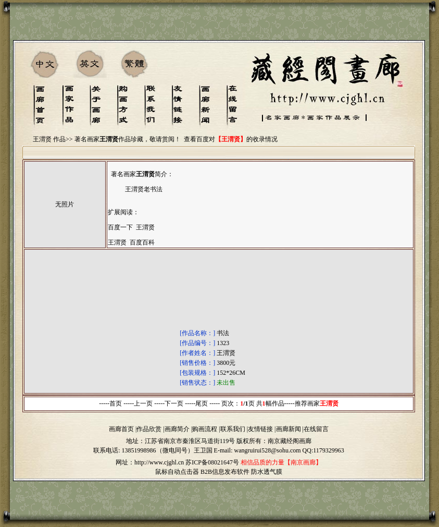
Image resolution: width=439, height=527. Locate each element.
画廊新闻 (288, 429)
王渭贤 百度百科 (131, 242)
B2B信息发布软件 (224, 471)
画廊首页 (121, 429)
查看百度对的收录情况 (231, 139)
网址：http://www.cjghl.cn (150, 462)
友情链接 (260, 429)
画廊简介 (177, 429)
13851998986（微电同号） (158, 450)
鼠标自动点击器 (177, 471)
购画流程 (204, 429)
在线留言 (316, 429)
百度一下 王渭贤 (131, 227)
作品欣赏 (148, 429)
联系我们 (232, 429)
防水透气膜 (266, 471)
